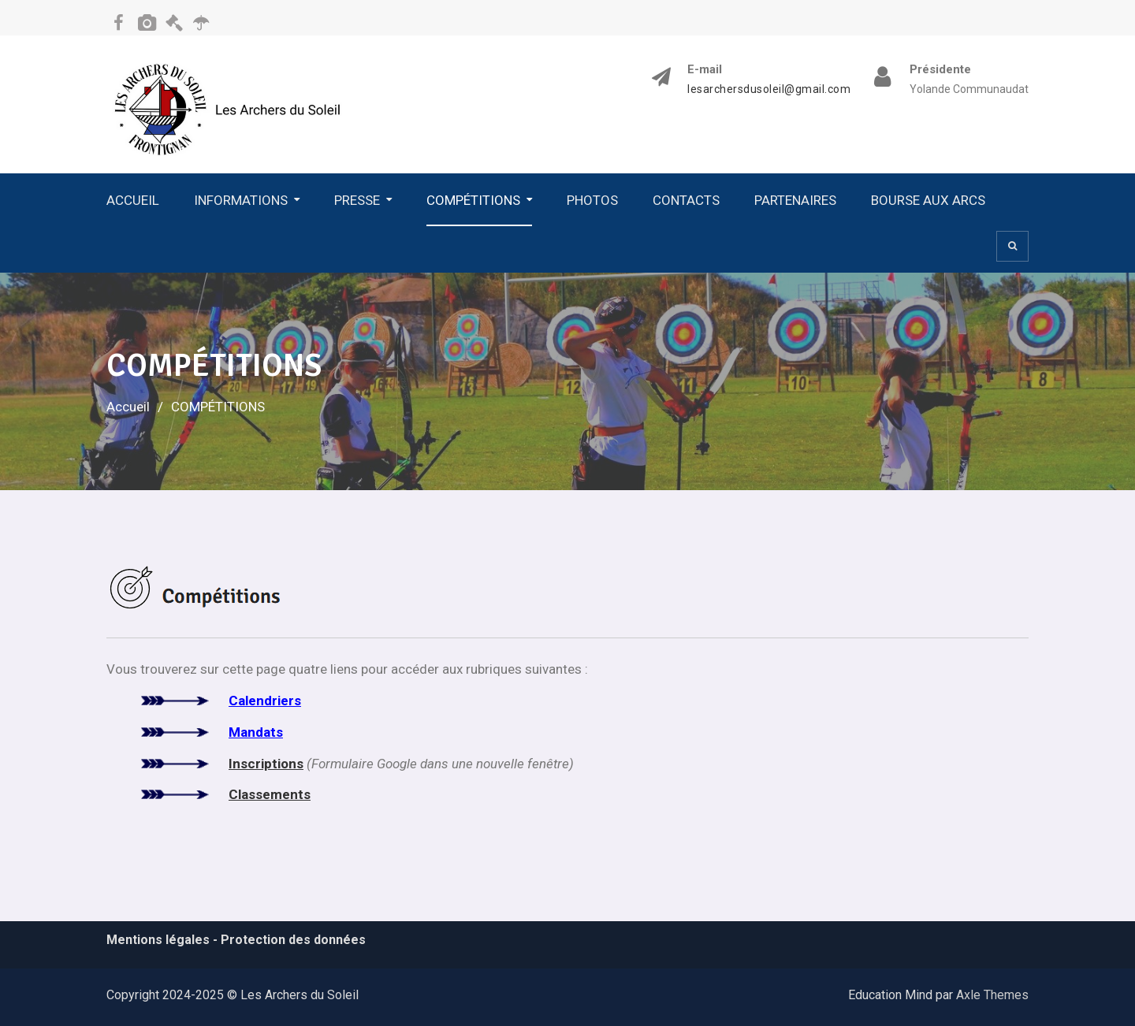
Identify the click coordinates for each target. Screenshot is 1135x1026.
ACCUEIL (132, 200)
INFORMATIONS (241, 200)
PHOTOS (592, 200)
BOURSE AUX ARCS (928, 200)
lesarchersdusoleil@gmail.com (768, 89)
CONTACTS (686, 200)
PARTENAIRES (795, 200)
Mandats (256, 732)
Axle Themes (992, 994)
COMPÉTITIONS (473, 200)
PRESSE (357, 200)
